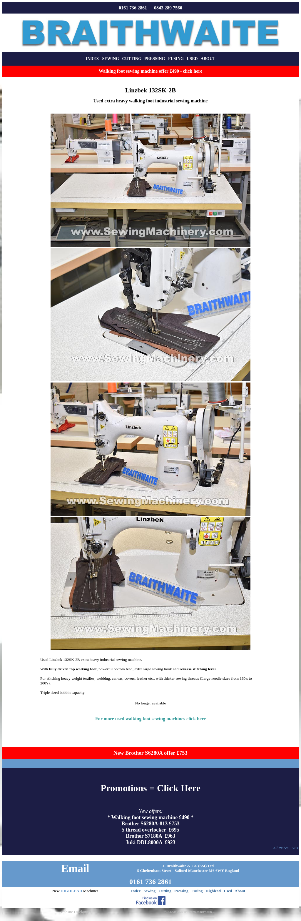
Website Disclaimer (75, 912)
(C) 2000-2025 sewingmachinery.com (188, 911)
